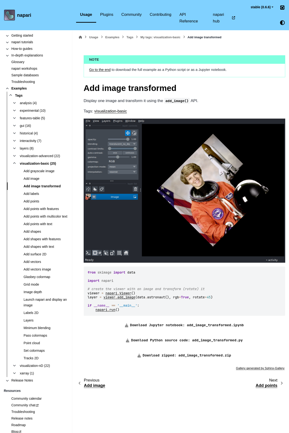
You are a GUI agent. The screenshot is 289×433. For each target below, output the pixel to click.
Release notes (22, 418)
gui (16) (25, 126)
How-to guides (22, 49)
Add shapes (32, 231)
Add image (31, 178)
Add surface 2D (35, 254)
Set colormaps (34, 350)
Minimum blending (37, 328)
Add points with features (41, 209)
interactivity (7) (30, 141)
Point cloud (32, 343)
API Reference (188, 17)
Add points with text (38, 224)
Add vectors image (37, 269)
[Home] (80, 37)
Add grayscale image (39, 171)
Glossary (17, 62)
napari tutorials (22, 42)
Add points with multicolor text (45, 216)
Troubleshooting (23, 82)
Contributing (161, 14)
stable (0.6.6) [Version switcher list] (261, 7)
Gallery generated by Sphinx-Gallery (260, 368)
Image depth (33, 292)
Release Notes (22, 380)
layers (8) (27, 148)
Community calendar (26, 398)
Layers (29, 320)
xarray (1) (27, 373)
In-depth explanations (27, 55)
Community (131, 14)
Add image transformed (42, 186)
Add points (31, 201)
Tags (19, 95)
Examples (19, 88)
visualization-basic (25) (38, 163)
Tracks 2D (31, 358)
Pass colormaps (35, 335)
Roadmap (18, 425)
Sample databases (25, 75)
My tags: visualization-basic (160, 37)
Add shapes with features (42, 239)
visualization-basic (110, 111)
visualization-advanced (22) (40, 156)
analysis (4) (28, 103)
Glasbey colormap (37, 277)
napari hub (218, 17)
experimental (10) (33, 110)
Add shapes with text (39, 247)
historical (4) (29, 133)
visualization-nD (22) (35, 366)
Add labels (31, 194)
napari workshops (24, 68)
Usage (86, 14)
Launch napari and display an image (45, 302)
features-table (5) (32, 118)
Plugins (106, 14)
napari (24, 15)
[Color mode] (282, 23)
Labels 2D (31, 313)
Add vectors (32, 262)
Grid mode (31, 284)
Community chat (23, 405)
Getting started (22, 35)
